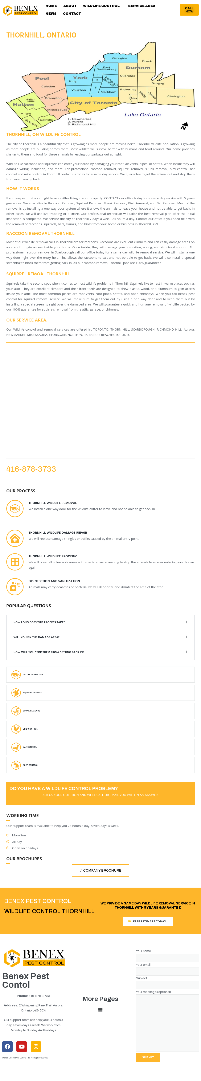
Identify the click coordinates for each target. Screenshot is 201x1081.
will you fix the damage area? (36, 642)
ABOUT (68, 7)
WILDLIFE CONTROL (99, 7)
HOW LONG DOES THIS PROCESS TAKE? (39, 627)
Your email (167, 973)
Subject (167, 986)
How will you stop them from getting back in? (48, 657)
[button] (100, 7)
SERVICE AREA (138, 7)
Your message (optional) (167, 1026)
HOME (50, 7)
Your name (167, 959)
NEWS (162, 7)
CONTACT (54, 17)
